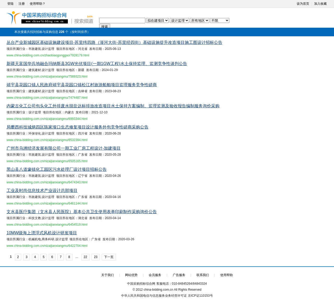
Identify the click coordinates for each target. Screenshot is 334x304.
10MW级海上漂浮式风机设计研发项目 (42, 233)
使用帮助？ (37, 3)
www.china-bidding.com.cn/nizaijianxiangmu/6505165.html (47, 161)
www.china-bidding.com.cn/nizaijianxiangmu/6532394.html (47, 140)
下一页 (109, 257)
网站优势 (131, 275)
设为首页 (303, 3)
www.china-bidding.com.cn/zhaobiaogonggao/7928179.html (48, 55)
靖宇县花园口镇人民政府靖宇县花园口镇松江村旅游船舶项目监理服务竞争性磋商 (82, 85)
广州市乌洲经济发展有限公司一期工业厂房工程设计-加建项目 (64, 148)
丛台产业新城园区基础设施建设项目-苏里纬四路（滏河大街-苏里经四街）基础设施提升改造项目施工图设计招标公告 (114, 42)
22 (85, 257)
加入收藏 (320, 3)
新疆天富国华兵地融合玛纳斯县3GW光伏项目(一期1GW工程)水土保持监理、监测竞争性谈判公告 (97, 63)
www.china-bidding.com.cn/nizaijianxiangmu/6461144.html (47, 203)
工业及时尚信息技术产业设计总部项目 (42, 190)
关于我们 (107, 275)
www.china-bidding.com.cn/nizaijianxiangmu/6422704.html (47, 246)
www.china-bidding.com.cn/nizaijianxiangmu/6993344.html (47, 119)
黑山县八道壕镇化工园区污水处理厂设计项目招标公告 (57, 169)
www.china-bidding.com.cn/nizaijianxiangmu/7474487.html (47, 98)
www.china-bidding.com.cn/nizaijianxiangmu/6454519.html (47, 224)
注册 (22, 3)
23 (95, 257)
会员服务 (155, 275)
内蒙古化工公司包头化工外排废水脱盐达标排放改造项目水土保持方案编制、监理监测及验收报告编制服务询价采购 (113, 106)
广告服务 (179, 275)
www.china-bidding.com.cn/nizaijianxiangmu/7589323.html (47, 76)
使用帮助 (226, 275)
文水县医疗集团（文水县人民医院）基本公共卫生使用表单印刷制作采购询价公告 (82, 211)
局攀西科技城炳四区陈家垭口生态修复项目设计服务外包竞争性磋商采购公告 (77, 127)
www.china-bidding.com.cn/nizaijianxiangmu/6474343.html (47, 182)
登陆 (10, 3)
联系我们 (202, 275)
